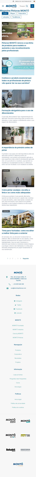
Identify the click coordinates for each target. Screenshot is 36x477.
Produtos (18, 350)
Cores (18, 383)
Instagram (18, 301)
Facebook (18, 309)
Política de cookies (18, 407)
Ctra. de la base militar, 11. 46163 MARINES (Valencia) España (18, 278)
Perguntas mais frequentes (18, 379)
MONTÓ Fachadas (18, 325)
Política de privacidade (18, 403)
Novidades (18, 358)
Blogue (12, 13)
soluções (6, 17)
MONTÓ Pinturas (18, 337)
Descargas (18, 387)
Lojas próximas (18, 374)
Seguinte (26, 258)
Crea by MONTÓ (18, 333)
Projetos (18, 362)
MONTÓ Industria (18, 329)
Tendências (16, 17)
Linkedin (18, 313)
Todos (5, 13)
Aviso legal (18, 399)
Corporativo (22, 13)
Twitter (18, 305)
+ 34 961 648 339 (18, 284)
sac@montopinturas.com (18, 288)
